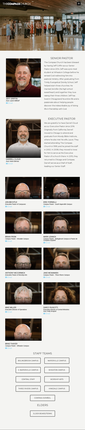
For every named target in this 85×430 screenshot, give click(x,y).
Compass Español (42, 398)
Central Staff (28, 379)
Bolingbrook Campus (28, 361)
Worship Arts (56, 379)
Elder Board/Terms (42, 414)
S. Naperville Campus (28, 370)
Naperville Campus (57, 361)
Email (9, 103)
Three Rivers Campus (28, 389)
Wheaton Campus (57, 370)
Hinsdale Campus (57, 389)
